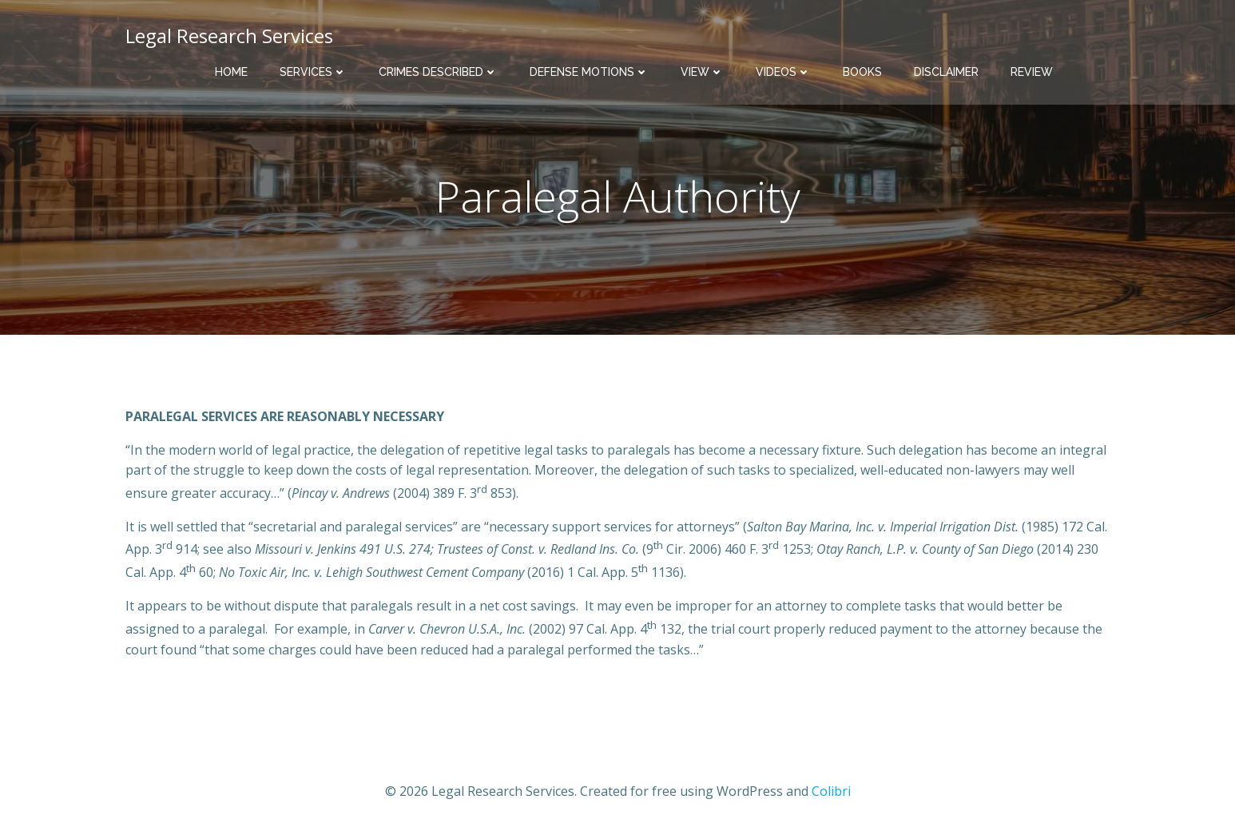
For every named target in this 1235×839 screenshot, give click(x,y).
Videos (783, 72)
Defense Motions (589, 72)
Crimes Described (438, 72)
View (702, 72)
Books (862, 72)
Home (231, 72)
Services (313, 72)
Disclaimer (946, 72)
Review (1032, 72)
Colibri (831, 791)
